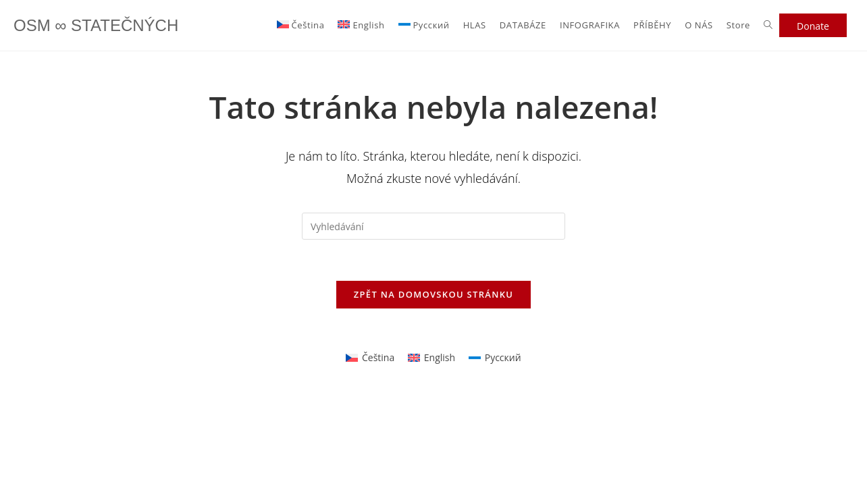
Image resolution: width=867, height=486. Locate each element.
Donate (813, 26)
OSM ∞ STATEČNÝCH (96, 25)
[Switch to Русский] (424, 25)
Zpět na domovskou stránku (433, 294)
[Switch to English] (361, 25)
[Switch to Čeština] (370, 358)
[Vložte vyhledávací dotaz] (433, 226)
